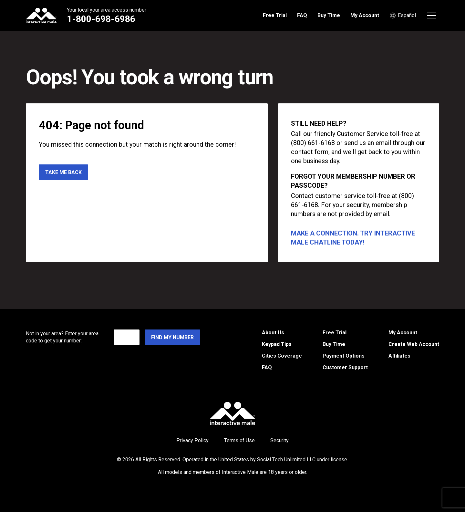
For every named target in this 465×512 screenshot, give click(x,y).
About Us (273, 332)
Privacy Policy (192, 440)
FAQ (302, 15)
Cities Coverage (282, 356)
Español (402, 15)
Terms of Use (239, 440)
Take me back (63, 172)
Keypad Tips (277, 344)
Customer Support (345, 367)
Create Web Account (413, 344)
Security (279, 440)
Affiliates (399, 356)
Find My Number (172, 337)
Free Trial (275, 15)
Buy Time (328, 15)
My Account (364, 15)
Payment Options (344, 356)
